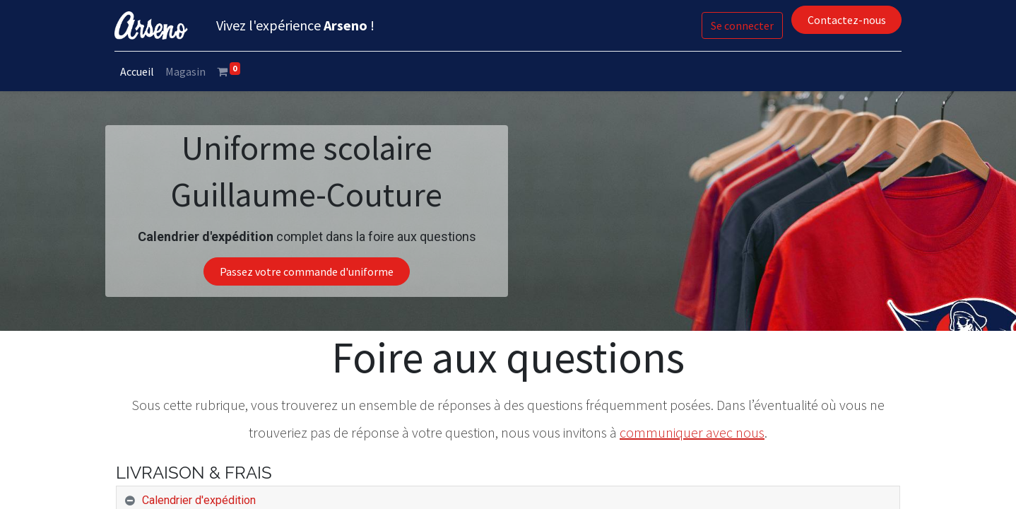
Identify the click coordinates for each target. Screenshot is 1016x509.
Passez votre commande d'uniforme (307, 271)
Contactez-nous (844, 20)
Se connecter (740, 25)
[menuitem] (138, 71)
